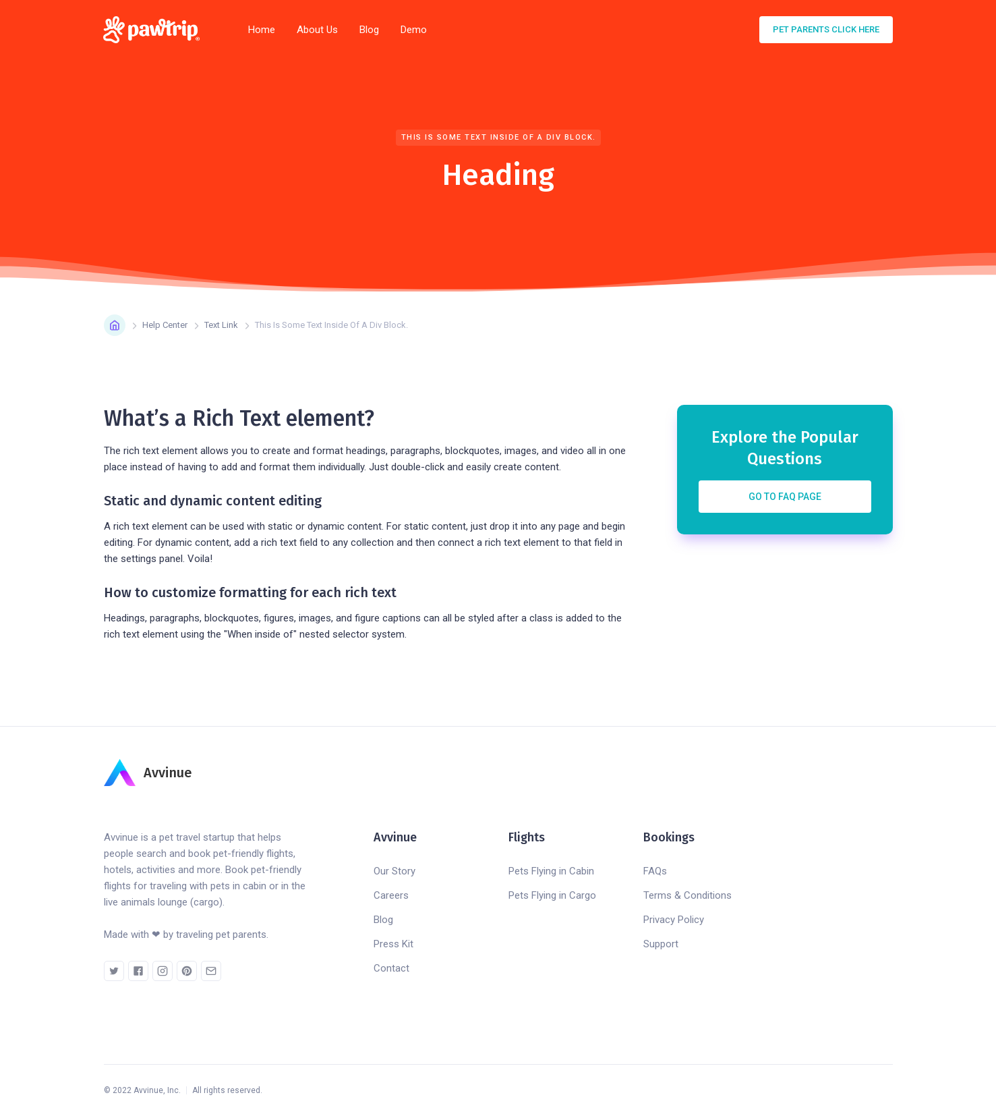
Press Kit (393, 944)
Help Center (164, 325)
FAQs (655, 871)
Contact (391, 968)
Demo (414, 30)
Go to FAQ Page (785, 496)
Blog (369, 30)
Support (660, 944)
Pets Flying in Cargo (552, 895)
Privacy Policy (673, 920)
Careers (391, 895)
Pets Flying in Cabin (551, 871)
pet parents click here (826, 29)
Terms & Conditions (687, 895)
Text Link (221, 325)
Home (261, 30)
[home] (156, 29)
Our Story (394, 871)
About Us (317, 30)
